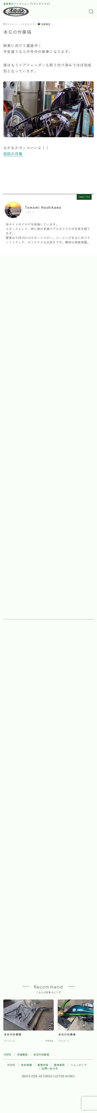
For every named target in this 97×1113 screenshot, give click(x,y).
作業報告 (44, 24)
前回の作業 (13, 153)
